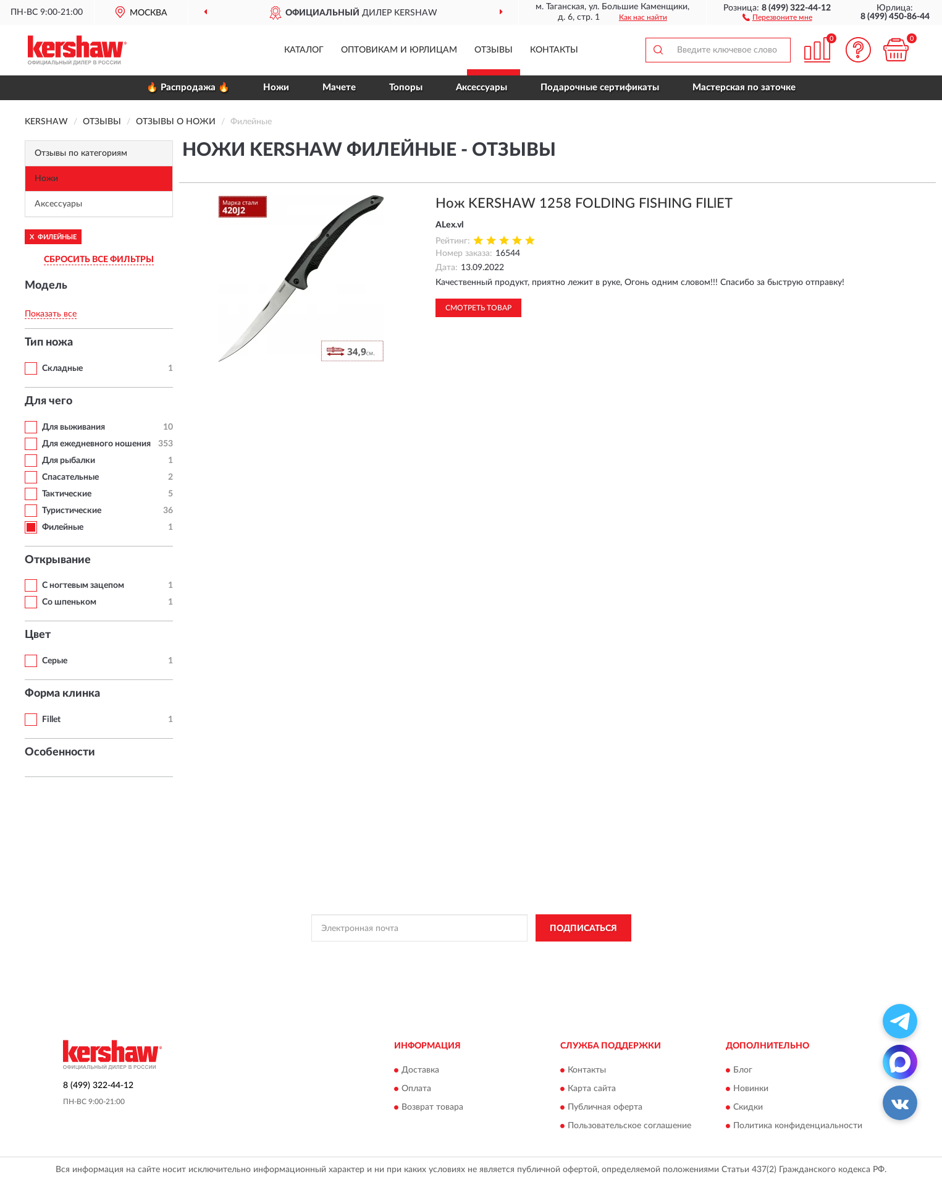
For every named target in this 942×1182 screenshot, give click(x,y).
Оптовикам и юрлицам (399, 50)
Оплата (416, 1088)
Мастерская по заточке (744, 87)
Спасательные (70, 477)
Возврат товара (432, 1107)
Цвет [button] (38, 634)
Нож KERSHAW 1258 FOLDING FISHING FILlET (584, 203)
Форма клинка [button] (62, 693)
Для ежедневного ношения (96, 444)
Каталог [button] (304, 50)
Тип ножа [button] (49, 342)
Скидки (748, 1107)
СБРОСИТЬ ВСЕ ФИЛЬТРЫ (99, 259)
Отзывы (493, 50)
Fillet (51, 719)
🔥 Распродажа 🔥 (188, 87)
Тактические (66, 494)
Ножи (276, 87)
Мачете (339, 87)
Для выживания (73, 427)
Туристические (71, 510)
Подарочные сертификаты (599, 87)
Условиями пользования (575, 955)
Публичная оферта (605, 1107)
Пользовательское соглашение (629, 1125)
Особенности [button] (60, 752)
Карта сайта (592, 1088)
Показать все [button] (51, 314)
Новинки (750, 1088)
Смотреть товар (478, 308)
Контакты (554, 50)
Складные (62, 368)
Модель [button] (46, 285)
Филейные (62, 527)
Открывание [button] (58, 560)
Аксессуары (481, 87)
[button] (777, 16)
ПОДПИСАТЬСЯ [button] (583, 928)
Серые (54, 661)
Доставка (420, 1070)
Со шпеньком (69, 602)
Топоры (406, 87)
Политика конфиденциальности (797, 1125)
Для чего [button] (48, 401)
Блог (742, 1070)
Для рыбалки (68, 460)
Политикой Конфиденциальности (466, 955)
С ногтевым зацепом (83, 585)
